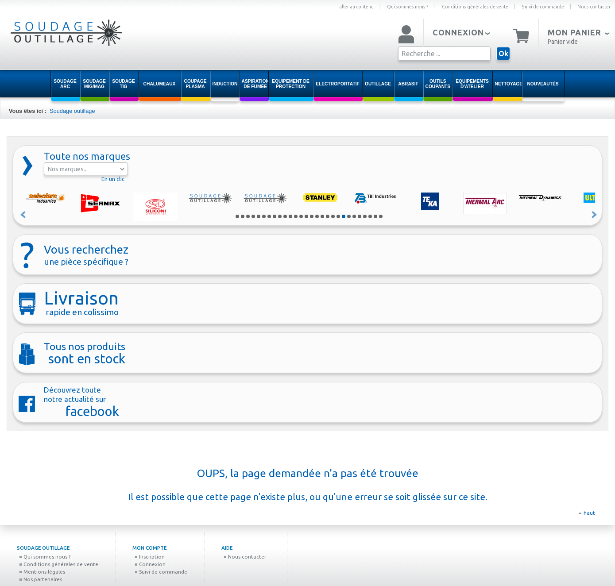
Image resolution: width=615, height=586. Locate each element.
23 (354, 216)
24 (359, 216)
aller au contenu (356, 6)
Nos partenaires (40, 579)
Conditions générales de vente (475, 6)
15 (311, 216)
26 (370, 216)
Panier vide (563, 41)
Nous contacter (594, 6)
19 (333, 216)
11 (290, 216)
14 (306, 216)
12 (296, 216)
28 (381, 216)
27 (375, 216)
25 (365, 216)
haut (589, 513)
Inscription (150, 556)
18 (327, 216)
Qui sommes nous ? (408, 6)
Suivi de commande (543, 6)
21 (343, 216)
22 (349, 216)
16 (317, 216)
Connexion (150, 564)
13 (301, 216)
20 (338, 216)
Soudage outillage (72, 111)
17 (322, 216)
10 (285, 216)
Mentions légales (42, 571)
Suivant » (595, 215)
